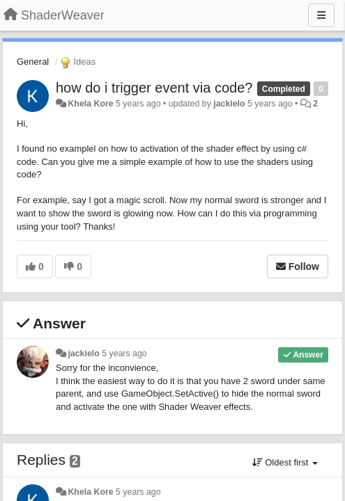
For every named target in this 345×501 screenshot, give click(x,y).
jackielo (229, 104)
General (33, 61)
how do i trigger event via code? (154, 87)
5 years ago (124, 353)
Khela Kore (90, 104)
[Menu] (321, 15)
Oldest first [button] (285, 462)
